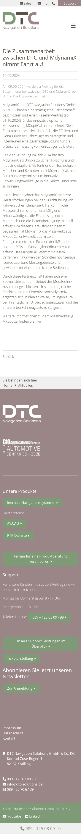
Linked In (34, 816)
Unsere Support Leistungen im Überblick (40, 644)
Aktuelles (25, 385)
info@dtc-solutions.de (23, 784)
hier (38, 321)
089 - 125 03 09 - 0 (19, 779)
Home (8, 385)
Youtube (12, 816)
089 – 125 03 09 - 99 (48, 617)
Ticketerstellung (20, 658)
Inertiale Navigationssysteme (31, 502)
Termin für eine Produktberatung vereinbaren (40, 559)
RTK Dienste (17, 535)
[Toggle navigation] (73, 25)
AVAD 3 (13, 523)
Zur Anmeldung (19, 688)
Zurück (8, 356)
